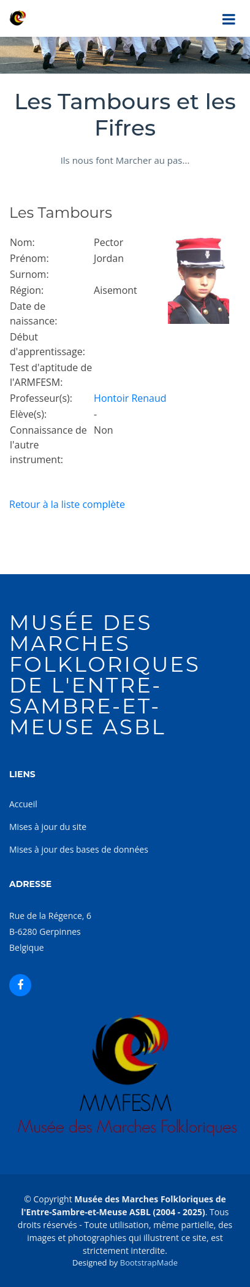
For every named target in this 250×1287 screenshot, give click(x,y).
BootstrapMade (149, 1262)
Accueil (23, 804)
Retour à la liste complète (67, 504)
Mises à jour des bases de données (78, 849)
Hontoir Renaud (130, 398)
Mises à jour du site (47, 826)
